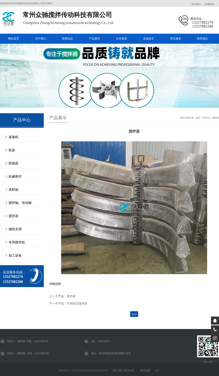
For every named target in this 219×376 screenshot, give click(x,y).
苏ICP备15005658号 (124, 370)
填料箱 (13, 189)
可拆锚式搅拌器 (77, 303)
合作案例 (121, 38)
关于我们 (40, 38)
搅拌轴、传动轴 (20, 203)
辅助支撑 (15, 229)
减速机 (13, 137)
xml (157, 370)
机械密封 (15, 176)
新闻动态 (67, 38)
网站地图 (145, 370)
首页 (198, 117)
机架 (12, 150)
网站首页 (13, 38)
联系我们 (196, 4)
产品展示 (94, 38)
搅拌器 (13, 216)
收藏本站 (209, 4)
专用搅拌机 (17, 242)
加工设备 (15, 255)
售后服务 (175, 38)
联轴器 (13, 163)
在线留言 (148, 38)
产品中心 (206, 117)
